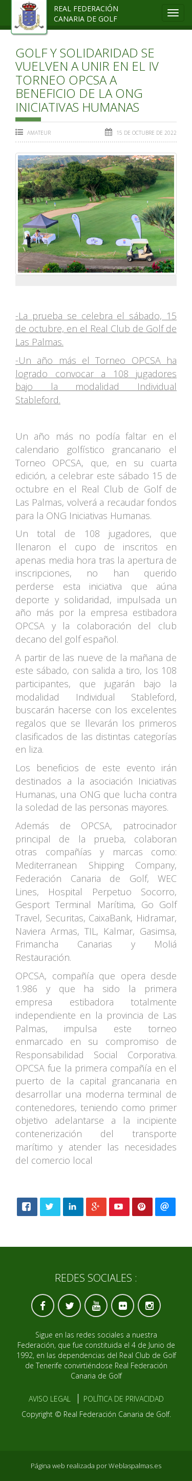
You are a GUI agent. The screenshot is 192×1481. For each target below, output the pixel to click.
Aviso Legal (50, 1399)
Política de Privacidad (123, 1399)
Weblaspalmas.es (135, 1465)
